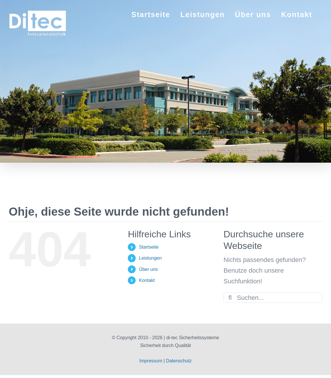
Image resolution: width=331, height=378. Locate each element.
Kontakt (147, 280)
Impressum (150, 360)
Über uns (148, 269)
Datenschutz (179, 360)
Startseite (149, 247)
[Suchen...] (272, 298)
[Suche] (230, 298)
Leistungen (150, 258)
